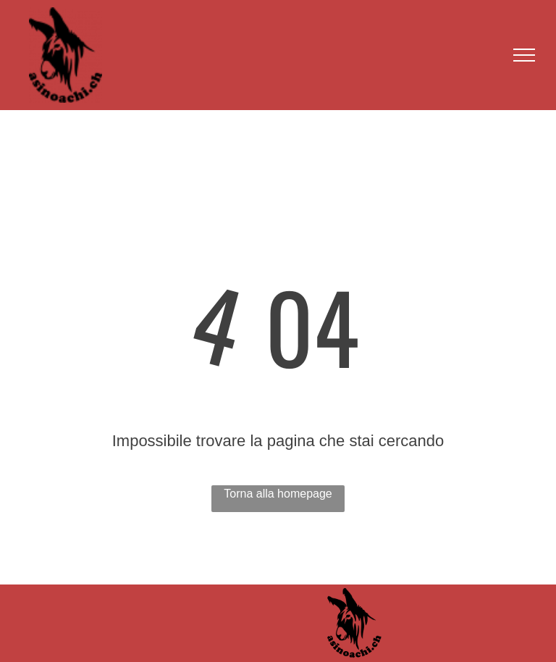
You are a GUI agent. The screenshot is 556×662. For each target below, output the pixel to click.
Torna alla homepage (278, 493)
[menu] (524, 55)
